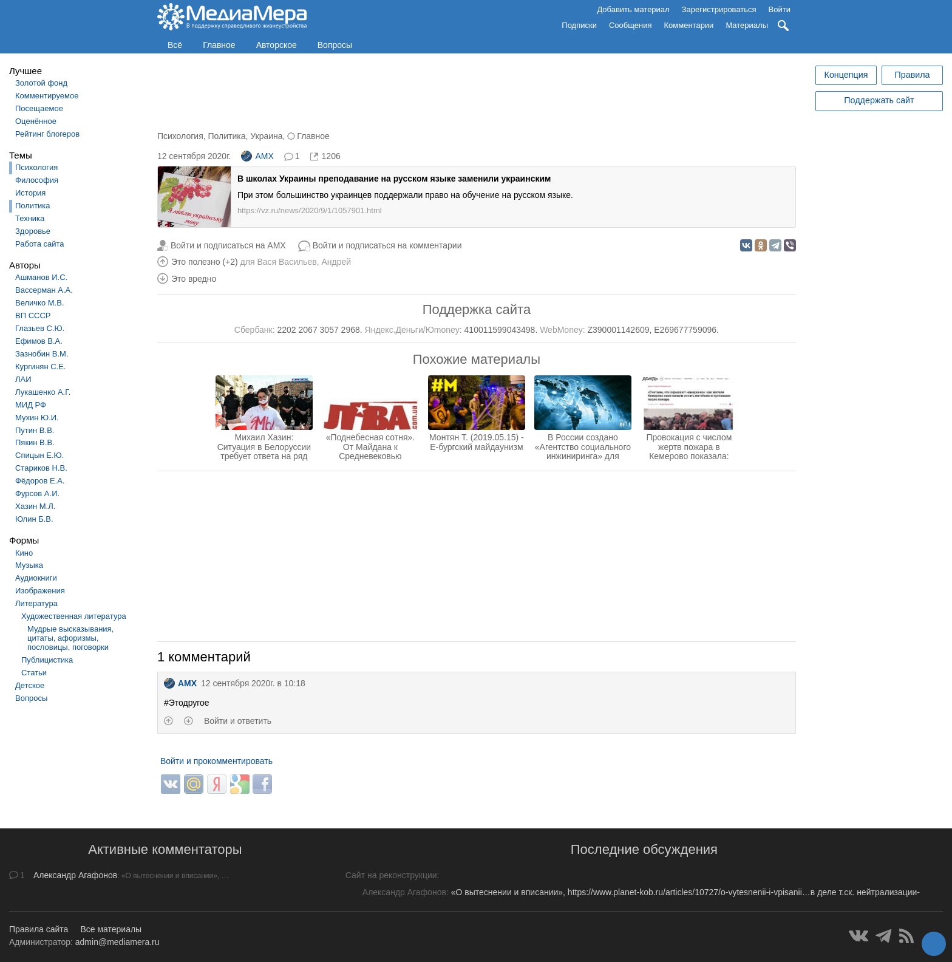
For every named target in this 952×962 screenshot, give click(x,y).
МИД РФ (30, 404)
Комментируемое (46, 95)
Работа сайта (39, 243)
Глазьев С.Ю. (39, 328)
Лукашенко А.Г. (42, 392)
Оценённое (35, 121)
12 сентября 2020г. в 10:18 (253, 683)
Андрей (336, 262)
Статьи (34, 672)
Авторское (276, 45)
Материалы (747, 25)
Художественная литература (73, 616)
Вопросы (335, 45)
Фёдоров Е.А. (39, 480)
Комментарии (689, 25)
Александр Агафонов (75, 875)
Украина (266, 136)
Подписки (579, 25)
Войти (779, 9)
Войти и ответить (237, 721)
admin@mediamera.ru (117, 942)
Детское (29, 685)
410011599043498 (500, 330)
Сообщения (630, 25)
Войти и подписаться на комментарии (387, 245)
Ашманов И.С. (41, 277)
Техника (29, 218)
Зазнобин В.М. (42, 353)
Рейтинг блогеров (47, 133)
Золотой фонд (41, 82)
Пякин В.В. (35, 442)
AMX (257, 156)
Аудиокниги (36, 577)
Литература (36, 603)
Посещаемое (39, 108)
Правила (912, 75)
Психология (36, 167)
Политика (32, 205)
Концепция (846, 75)
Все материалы (110, 929)
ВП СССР (32, 315)
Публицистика (47, 659)
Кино (24, 553)
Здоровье (32, 231)
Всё (175, 45)
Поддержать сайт (879, 100)
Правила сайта (38, 929)
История (30, 192)
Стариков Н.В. (41, 467)
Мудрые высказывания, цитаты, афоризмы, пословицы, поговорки (70, 638)
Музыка (29, 565)
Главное (219, 45)
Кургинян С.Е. (40, 366)
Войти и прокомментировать (216, 761)
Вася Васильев (286, 262)
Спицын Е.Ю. (39, 455)
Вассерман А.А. (44, 290)
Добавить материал (633, 9)
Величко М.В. (39, 302)
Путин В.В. (34, 430)
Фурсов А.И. (37, 493)
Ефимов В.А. (39, 341)
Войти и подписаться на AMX (228, 245)
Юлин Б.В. (34, 519)
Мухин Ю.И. (37, 417)
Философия (36, 180)
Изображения (40, 590)
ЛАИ (23, 379)
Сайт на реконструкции (391, 875)
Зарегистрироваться (719, 9)
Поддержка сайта (477, 309)
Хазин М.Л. (35, 506)
